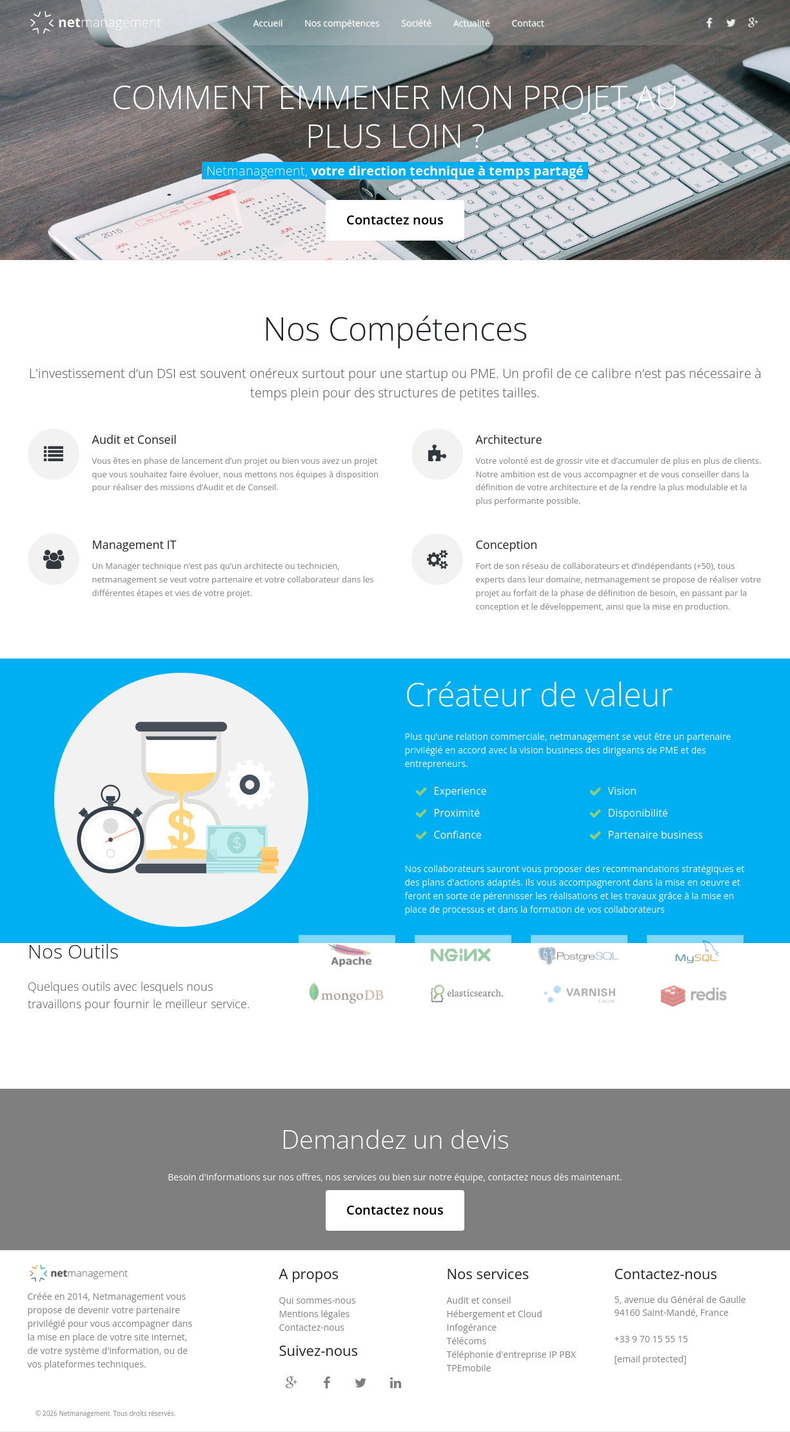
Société (416, 23)
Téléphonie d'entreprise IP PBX (510, 1354)
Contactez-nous (312, 1327)
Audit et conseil (478, 1300)
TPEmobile (468, 1368)
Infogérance (471, 1327)
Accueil (268, 23)
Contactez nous (395, 219)
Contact (527, 23)
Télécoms (466, 1341)
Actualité (471, 23)
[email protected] (650, 1359)
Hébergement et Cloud (494, 1314)
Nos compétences (341, 23)
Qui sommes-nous (317, 1300)
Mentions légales (314, 1314)
